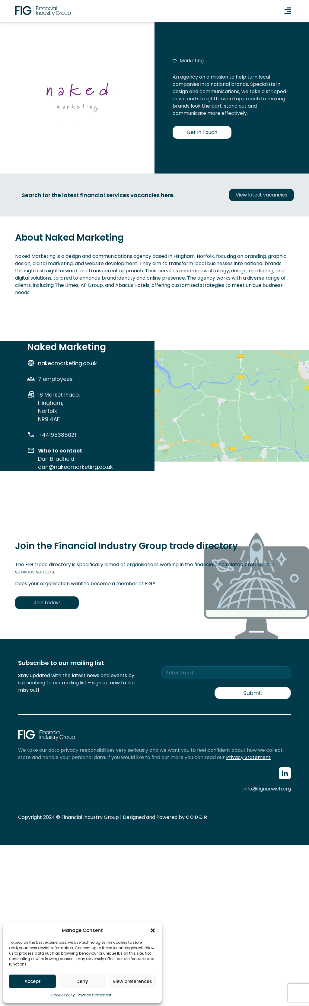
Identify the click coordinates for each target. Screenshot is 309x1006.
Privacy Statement (94, 995)
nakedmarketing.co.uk (67, 363)
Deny (82, 981)
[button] (153, 930)
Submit (252, 693)
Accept (32, 981)
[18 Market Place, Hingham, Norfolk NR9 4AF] (231, 456)
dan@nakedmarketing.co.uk (75, 467)
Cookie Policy (63, 995)
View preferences (132, 981)
